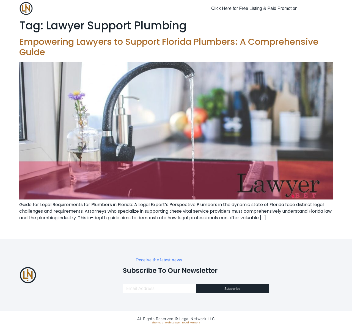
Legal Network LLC (197, 319)
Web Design (172, 322)
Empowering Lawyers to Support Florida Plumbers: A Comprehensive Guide (168, 46)
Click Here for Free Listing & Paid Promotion (254, 8)
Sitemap (157, 322)
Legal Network (191, 322)
